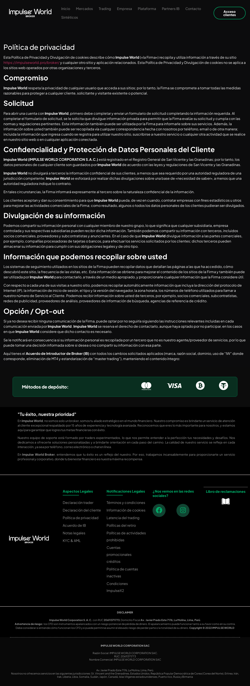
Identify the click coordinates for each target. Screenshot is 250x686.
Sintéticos (69, 17)
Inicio (65, 8)
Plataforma (147, 8)
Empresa (124, 8)
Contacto (193, 8)
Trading (105, 8)
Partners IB (170, 8)
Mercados (84, 8)
